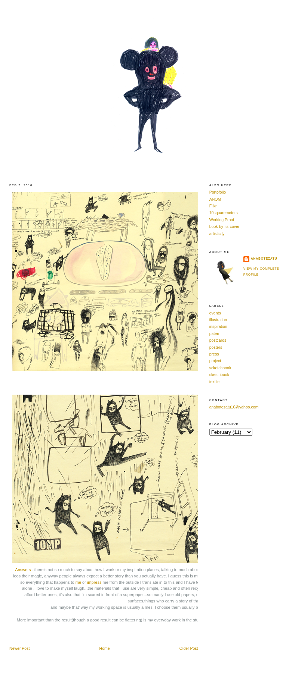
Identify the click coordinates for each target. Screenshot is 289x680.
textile (214, 381)
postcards (218, 340)
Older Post (188, 648)
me (78, 582)
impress (94, 582)
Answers (23, 569)
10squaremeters (223, 212)
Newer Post (19, 648)
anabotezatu (264, 258)
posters (215, 347)
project (215, 360)
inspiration (218, 326)
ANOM (215, 199)
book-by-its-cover (224, 226)
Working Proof (221, 219)
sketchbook (219, 374)
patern (215, 333)
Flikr (213, 206)
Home (104, 648)
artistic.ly (217, 233)
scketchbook (220, 368)
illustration (218, 319)
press (214, 354)
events (215, 313)
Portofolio (217, 192)
